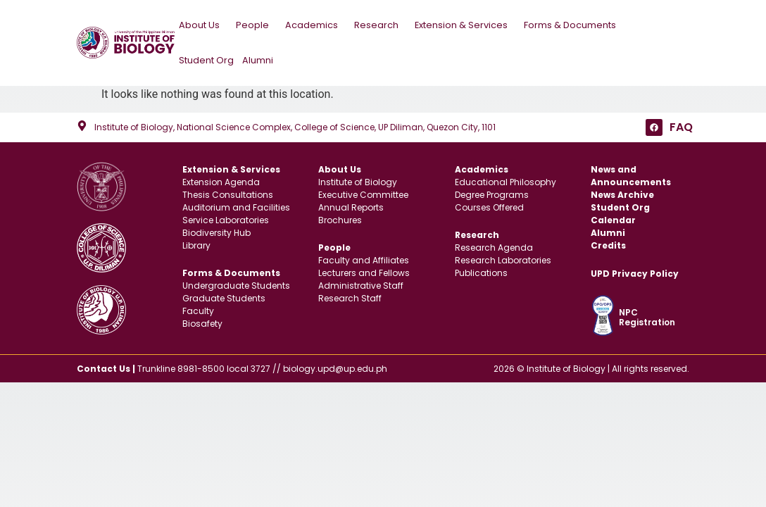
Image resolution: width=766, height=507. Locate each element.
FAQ (681, 127)
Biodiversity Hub (216, 233)
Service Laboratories (225, 220)
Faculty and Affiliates (363, 260)
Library (196, 245)
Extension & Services (465, 25)
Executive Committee (363, 195)
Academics (315, 25)
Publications (481, 273)
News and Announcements (631, 175)
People (256, 25)
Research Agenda (494, 248)
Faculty (198, 311)
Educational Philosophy (505, 182)
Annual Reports (351, 207)
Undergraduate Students (236, 286)
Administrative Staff (360, 286)
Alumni (257, 60)
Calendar (613, 220)
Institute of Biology (357, 182)
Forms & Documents (574, 25)
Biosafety (202, 324)
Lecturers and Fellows (364, 273)
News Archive (622, 195)
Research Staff (350, 298)
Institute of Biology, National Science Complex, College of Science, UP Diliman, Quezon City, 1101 (295, 127)
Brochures (340, 220)
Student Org (206, 60)
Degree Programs (492, 195)
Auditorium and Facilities (236, 207)
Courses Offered (489, 207)
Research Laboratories (503, 260)
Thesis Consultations (227, 195)
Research (380, 25)
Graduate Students (223, 298)
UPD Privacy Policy (635, 274)
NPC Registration (647, 317)
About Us (203, 25)
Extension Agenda (221, 182)
